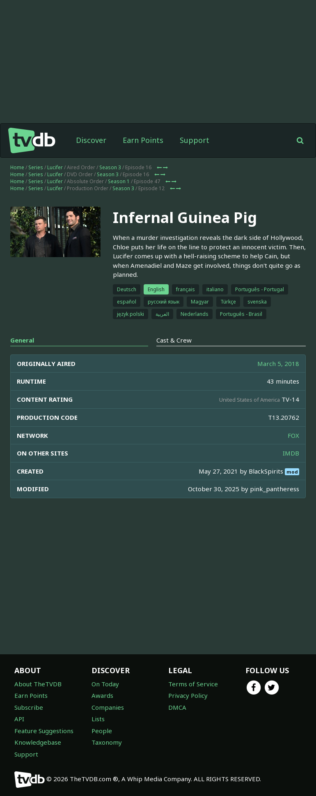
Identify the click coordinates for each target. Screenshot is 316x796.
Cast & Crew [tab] (174, 340)
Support (194, 140)
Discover (91, 140)
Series (35, 167)
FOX (293, 435)
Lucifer (55, 167)
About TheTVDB (38, 684)
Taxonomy (107, 742)
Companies (108, 707)
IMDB (291, 453)
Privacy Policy (188, 695)
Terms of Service (193, 684)
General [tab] (22, 340)
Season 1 (119, 181)
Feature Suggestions (43, 731)
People (102, 731)
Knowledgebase (37, 742)
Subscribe (28, 707)
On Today (105, 684)
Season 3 (110, 167)
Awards (102, 695)
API (19, 719)
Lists (98, 719)
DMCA (177, 707)
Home (17, 167)
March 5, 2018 (278, 363)
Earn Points (143, 140)
